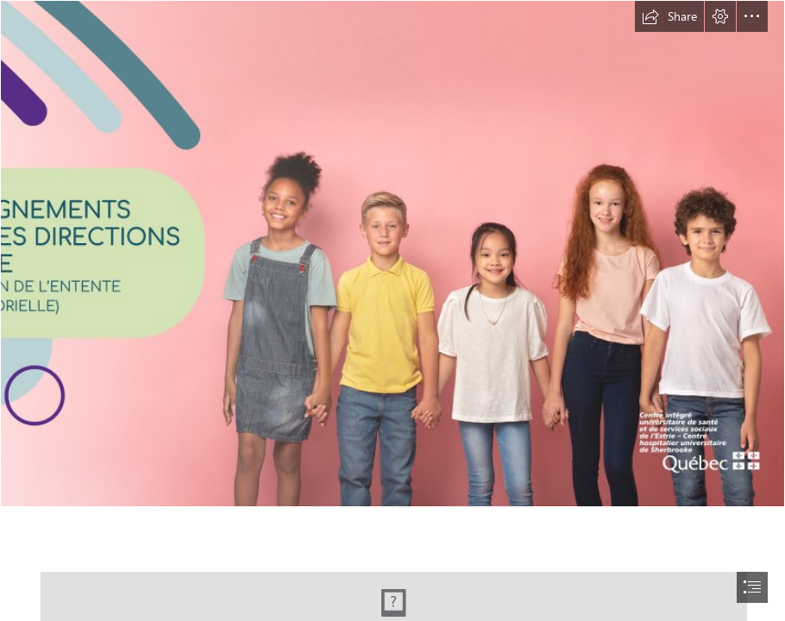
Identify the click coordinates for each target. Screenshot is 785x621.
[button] (669, 16)
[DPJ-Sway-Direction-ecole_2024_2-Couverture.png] (392, 253)
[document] (392, 310)
